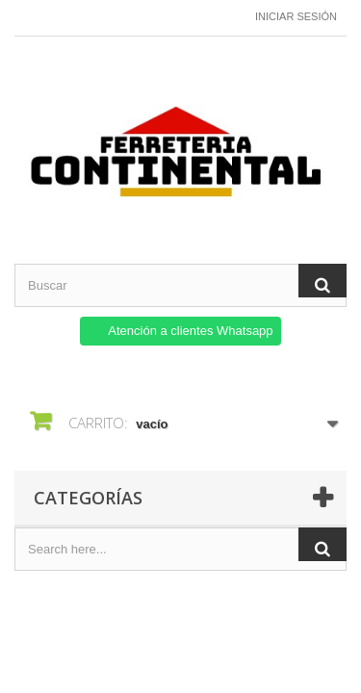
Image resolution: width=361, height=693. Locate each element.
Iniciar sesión (296, 16)
